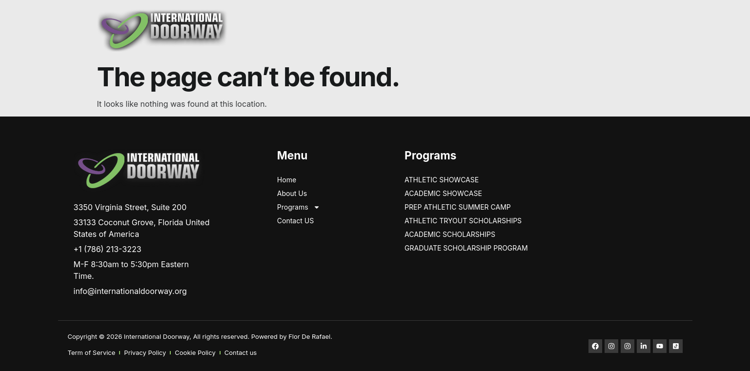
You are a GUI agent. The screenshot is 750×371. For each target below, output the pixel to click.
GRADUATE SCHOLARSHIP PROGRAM (466, 248)
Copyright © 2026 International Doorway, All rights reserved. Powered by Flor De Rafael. (200, 336)
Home (286, 180)
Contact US (295, 220)
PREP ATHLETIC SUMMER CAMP (458, 207)
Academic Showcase (443, 193)
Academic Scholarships (450, 234)
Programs (298, 207)
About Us (292, 193)
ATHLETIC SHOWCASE (442, 180)
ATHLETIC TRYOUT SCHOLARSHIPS (463, 220)
